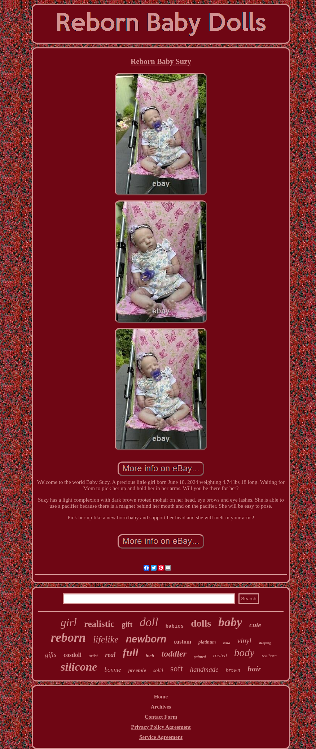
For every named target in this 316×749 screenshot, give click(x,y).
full (130, 652)
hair (254, 668)
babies (175, 626)
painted (200, 656)
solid (158, 670)
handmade (204, 669)
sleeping (265, 643)
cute (255, 625)
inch (150, 655)
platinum (207, 642)
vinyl (244, 641)
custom (182, 641)
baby (230, 622)
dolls (201, 623)
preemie (137, 670)
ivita (226, 643)
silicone (79, 666)
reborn (68, 638)
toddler (174, 653)
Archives (161, 707)
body (244, 652)
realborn (269, 655)
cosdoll (72, 654)
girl (69, 622)
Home (161, 697)
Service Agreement (161, 737)
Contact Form (161, 717)
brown (233, 670)
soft (176, 668)
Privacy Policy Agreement (161, 727)
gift (127, 624)
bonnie (112, 669)
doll (149, 622)
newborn (146, 639)
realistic (99, 624)
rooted (220, 655)
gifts (50, 654)
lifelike (106, 639)
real (110, 654)
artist (93, 655)
